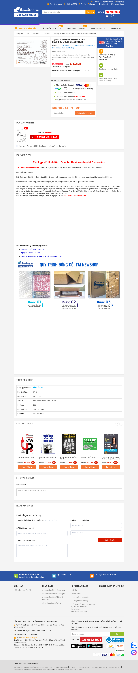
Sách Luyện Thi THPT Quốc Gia (23, 667)
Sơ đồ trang (76, 594)
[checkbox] (41, 146)
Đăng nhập (119, 2)
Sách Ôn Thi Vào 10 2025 (76, 28)
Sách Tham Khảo (48, 669)
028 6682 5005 (113, 12)
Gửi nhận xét (110, 540)
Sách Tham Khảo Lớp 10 (41, 667)
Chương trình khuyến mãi (98, 4)
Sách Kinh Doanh (98, 28)
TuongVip (52, 667)
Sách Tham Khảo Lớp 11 (77, 669)
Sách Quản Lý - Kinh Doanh (41, 33)
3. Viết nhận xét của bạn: (25, 541)
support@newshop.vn (29, 638)
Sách (27, 33)
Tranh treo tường (56, 4)
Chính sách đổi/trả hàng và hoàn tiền (52, 598)
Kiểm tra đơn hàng (117, 4)
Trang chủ (19, 33)
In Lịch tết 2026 (71, 4)
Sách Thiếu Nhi (116, 28)
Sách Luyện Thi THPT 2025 (51, 28)
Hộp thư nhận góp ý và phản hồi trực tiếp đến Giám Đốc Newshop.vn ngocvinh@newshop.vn (83, 607)
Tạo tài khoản (107, 2)
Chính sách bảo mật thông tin (54, 594)
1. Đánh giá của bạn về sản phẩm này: (30, 520)
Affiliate (95, 2)
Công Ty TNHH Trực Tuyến (107, 57)
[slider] (52, 520)
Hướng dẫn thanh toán (80, 597)
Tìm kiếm (90, 12)
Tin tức (83, 4)
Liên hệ (74, 590)
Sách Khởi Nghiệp (68, 48)
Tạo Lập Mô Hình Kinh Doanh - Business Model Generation (74, 33)
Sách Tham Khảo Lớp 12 (61, 669)
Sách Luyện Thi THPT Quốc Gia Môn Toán (81, 667)
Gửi (117, 634)
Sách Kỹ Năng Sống (62, 667)
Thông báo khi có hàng (85, 113)
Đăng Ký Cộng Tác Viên (23, 590)
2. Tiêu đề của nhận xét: (25, 528)
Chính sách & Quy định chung (54, 590)
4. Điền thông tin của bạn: (80, 520)
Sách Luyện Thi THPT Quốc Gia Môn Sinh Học (28, 669)
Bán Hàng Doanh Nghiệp (52, 603)
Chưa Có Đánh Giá (59, 51)
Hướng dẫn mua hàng (80, 601)
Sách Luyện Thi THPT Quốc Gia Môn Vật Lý (108, 667)
